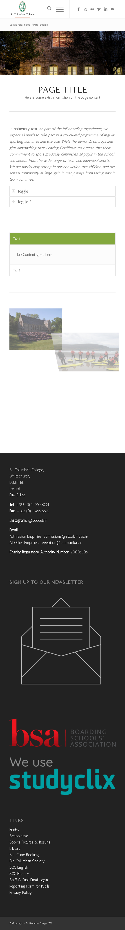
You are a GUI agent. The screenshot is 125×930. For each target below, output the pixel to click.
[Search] (47, 9)
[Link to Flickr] (92, 9)
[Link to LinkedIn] (105, 9)
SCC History (19, 873)
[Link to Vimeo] (98, 9)
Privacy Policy (20, 892)
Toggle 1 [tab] (21, 191)
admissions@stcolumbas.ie (66, 536)
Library (15, 848)
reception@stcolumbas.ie (61, 542)
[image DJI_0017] (36, 327)
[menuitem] (47, 9)
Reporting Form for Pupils (29, 886)
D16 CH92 (17, 495)
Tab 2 (16, 270)
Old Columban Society (27, 861)
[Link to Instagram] (85, 9)
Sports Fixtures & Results (29, 842)
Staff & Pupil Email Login (28, 880)
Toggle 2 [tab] (21, 202)
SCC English (18, 867)
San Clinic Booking (24, 854)
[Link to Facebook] (78, 9)
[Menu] (57, 9)
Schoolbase (18, 836)
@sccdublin (37, 520)
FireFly (14, 829)
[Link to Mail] (112, 9)
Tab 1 (16, 238)
